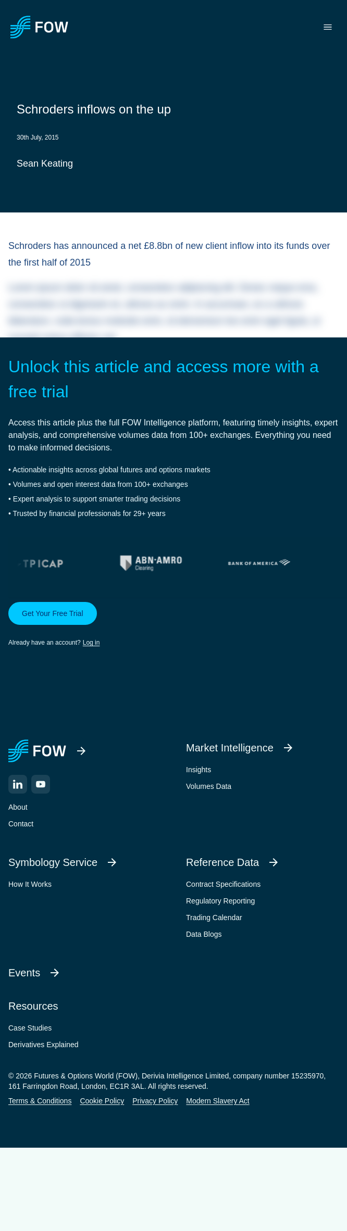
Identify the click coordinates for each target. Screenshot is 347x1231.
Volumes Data (208, 786)
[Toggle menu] (328, 27)
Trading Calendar (214, 917)
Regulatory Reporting (220, 901)
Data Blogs (203, 934)
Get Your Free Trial (52, 613)
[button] (173, 625)
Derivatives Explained (43, 1044)
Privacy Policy (155, 1101)
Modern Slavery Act (217, 1101)
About (18, 807)
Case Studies (30, 1028)
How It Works (30, 884)
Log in (91, 642)
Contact (20, 824)
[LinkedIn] (17, 784)
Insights (198, 769)
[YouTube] (40, 784)
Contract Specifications (223, 884)
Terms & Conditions (39, 1101)
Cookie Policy (102, 1101)
